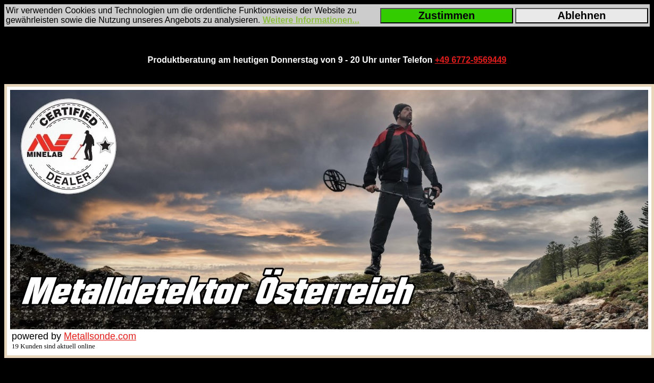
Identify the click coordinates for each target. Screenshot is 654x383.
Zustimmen (446, 15)
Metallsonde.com (100, 336)
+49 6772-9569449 (471, 59)
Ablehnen (581, 15)
